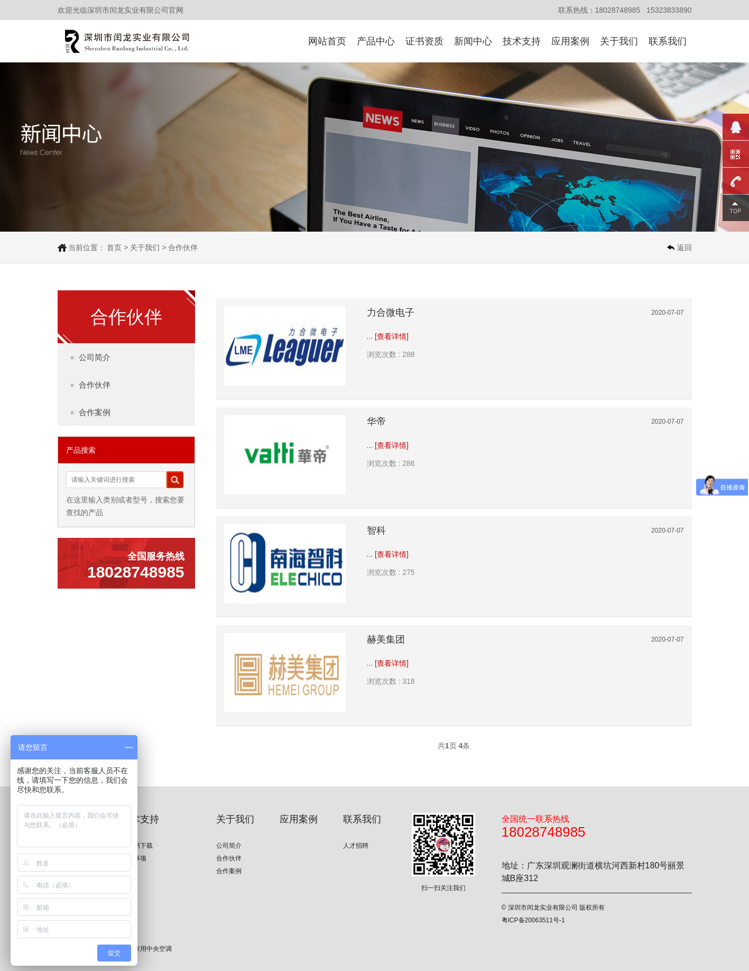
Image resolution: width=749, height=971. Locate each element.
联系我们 (668, 41)
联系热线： (576, 10)
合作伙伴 (183, 247)
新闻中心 (473, 41)
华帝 (376, 421)
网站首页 (327, 41)
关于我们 (619, 41)
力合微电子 (390, 312)
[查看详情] (392, 336)
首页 (114, 247)
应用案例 (570, 41)
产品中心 (376, 41)
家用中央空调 (153, 948)
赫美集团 (386, 639)
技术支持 (522, 41)
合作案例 (94, 412)
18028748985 (618, 10)
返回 (684, 247)
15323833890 (669, 10)
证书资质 (424, 41)
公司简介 (94, 357)
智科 (376, 530)
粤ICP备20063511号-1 (533, 920)
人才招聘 (355, 845)
